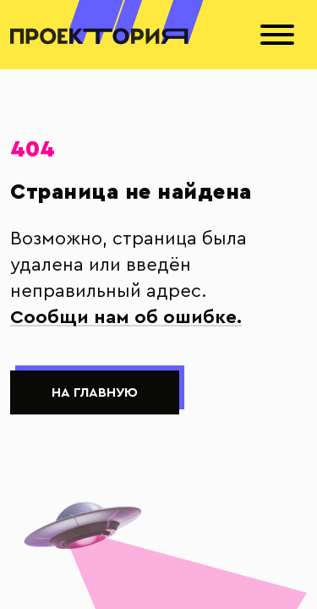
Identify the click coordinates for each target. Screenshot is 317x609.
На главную (95, 392)
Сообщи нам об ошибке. (126, 317)
